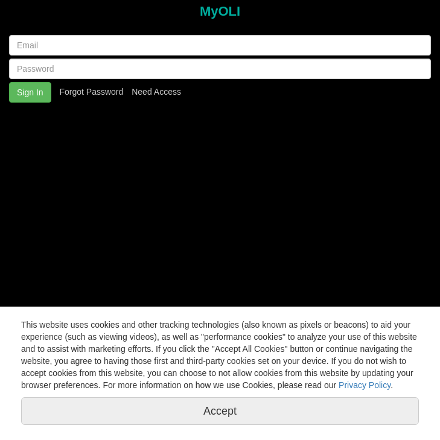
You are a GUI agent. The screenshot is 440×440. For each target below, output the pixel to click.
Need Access (156, 92)
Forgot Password (91, 92)
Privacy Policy (365, 385)
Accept (220, 411)
